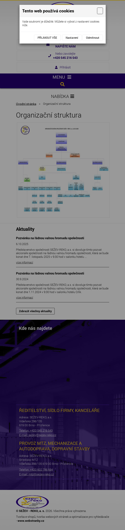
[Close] (100, 11)
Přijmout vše (47, 37)
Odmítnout (92, 37)
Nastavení (72, 37)
